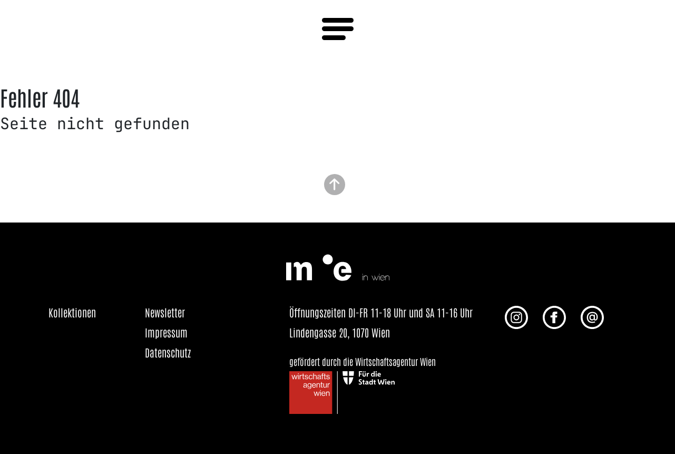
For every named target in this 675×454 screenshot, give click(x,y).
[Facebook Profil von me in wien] (554, 316)
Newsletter (165, 312)
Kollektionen (72, 312)
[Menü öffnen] (338, 29)
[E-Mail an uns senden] (592, 316)
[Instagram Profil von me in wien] (516, 316)
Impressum (166, 332)
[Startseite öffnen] (337, 266)
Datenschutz (168, 352)
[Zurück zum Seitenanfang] (334, 183)
